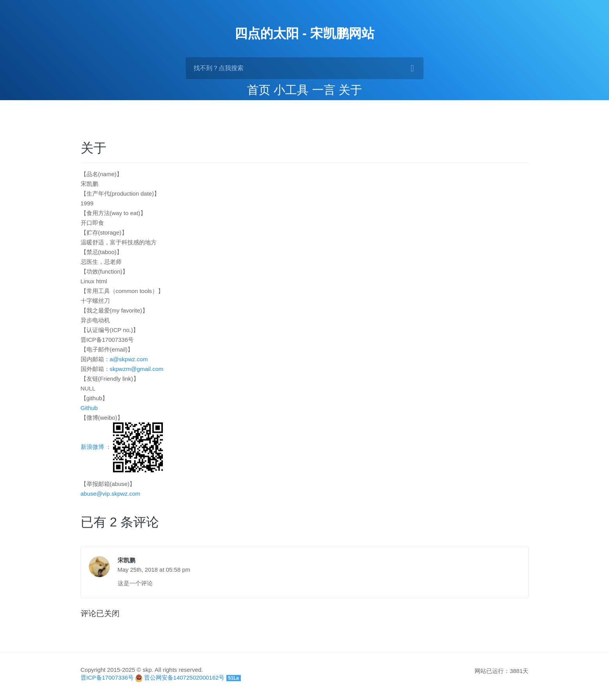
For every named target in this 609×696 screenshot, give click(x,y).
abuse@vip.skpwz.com (111, 493)
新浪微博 (92, 446)
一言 (323, 89)
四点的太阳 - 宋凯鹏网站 (304, 33)
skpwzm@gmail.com (137, 369)
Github (89, 408)
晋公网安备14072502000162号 (184, 677)
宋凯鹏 (126, 560)
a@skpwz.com (129, 359)
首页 (258, 89)
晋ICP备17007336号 (107, 677)
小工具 (291, 89)
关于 (350, 89)
